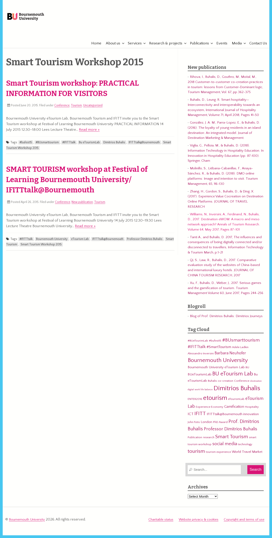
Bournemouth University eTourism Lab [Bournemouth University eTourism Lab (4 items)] (216, 371)
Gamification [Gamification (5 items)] (234, 410)
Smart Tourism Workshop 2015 (41, 248)
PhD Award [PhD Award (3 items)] (220, 425)
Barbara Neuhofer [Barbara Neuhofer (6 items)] (230, 357)
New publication (82, 205)
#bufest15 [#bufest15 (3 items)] (215, 344)
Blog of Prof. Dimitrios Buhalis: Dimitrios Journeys (226, 320)
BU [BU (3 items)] (247, 371)
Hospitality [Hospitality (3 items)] (252, 410)
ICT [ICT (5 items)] (191, 418)
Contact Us (256, 47)
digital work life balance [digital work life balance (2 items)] (200, 393)
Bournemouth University (35, 19)
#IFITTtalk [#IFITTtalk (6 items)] (197, 351)
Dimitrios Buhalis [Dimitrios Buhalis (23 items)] (236, 392)
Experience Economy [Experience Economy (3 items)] (209, 410)
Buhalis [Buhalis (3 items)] (212, 384)
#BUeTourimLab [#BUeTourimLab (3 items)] (198, 344)
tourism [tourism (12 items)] (196, 455)
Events (219, 47)
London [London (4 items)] (206, 426)
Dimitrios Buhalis (114, 146)
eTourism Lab (80, 242)
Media (234, 47)
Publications (197, 47)
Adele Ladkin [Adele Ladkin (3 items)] (240, 351)
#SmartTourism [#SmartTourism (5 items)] (219, 351)
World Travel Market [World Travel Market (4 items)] (247, 455)
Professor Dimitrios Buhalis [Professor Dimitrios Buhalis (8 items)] (230, 433)
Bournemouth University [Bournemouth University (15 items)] (218, 364)
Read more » (89, 133)
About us (111, 47)
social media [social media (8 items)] (224, 447)
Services (132, 47)
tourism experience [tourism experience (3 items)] (218, 455)
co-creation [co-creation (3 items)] (225, 384)
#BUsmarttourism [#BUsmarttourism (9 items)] (241, 344)
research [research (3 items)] (208, 441)
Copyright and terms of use (244, 523)
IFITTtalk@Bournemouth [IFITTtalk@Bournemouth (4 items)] (224, 418)
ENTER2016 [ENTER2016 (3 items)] (195, 402)
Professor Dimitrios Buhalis (144, 242)
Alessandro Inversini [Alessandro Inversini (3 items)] (201, 357)
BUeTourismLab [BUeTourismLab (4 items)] (199, 378)
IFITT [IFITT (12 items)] (200, 417)
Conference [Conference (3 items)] (241, 384)
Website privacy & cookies (198, 523)
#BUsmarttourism (47, 146)
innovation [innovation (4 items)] (251, 418)
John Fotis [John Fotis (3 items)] (194, 425)
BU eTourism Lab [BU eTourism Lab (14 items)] (232, 378)
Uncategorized (92, 109)
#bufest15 (26, 146)
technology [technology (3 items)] (245, 448)
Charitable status (160, 523)
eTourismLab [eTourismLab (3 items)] (236, 402)
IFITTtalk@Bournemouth (144, 146)
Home (94, 47)
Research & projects (163, 47)
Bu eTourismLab (89, 146)
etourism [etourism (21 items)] (215, 401)
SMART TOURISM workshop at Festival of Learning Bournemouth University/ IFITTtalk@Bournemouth (77, 183)
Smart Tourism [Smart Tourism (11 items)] (231, 440)
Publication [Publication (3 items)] (195, 441)
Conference (62, 109)
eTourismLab (235, 33)
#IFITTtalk (68, 146)
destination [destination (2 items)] (256, 385)
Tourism (76, 109)
